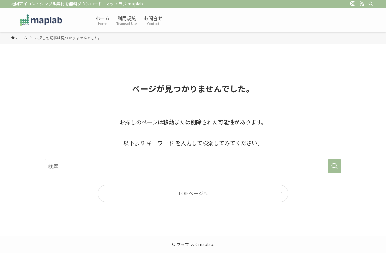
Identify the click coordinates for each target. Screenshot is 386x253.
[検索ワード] (193, 166)
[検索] (370, 4)
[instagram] (352, 4)
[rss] (361, 4)
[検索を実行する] (334, 166)
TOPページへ (193, 193)
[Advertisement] (272, 19)
